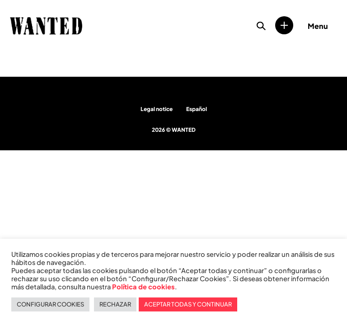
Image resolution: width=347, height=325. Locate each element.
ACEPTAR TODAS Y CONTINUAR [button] (188, 304)
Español (196, 109)
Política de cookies (143, 287)
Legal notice (157, 109)
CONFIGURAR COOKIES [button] (50, 304)
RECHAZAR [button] (115, 304)
